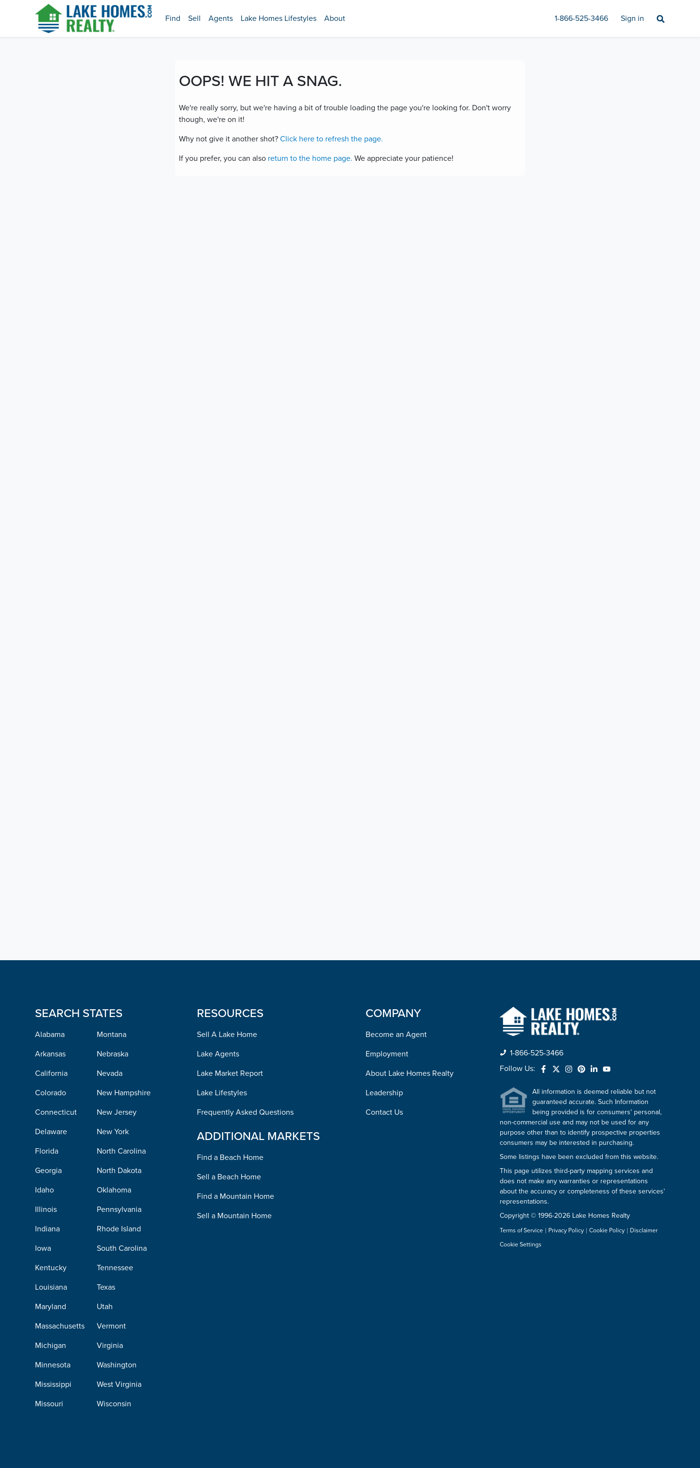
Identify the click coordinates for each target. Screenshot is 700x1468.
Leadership (384, 1093)
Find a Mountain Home (235, 1196)
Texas (106, 1287)
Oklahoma (114, 1190)
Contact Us (384, 1112)
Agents (221, 18)
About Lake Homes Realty (410, 1073)
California (51, 1073)
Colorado (50, 1093)
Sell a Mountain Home (234, 1216)
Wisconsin (114, 1404)
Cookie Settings (521, 1244)
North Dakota (119, 1170)
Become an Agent (396, 1034)
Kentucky (51, 1268)
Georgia (48, 1170)
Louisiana (51, 1287)
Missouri (49, 1404)
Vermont (111, 1326)
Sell (194, 18)
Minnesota (52, 1365)
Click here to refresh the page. (331, 139)
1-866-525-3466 (581, 18)
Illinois (46, 1209)
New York (113, 1132)
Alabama (50, 1034)
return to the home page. (310, 158)
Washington (117, 1365)
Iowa (43, 1248)
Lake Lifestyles (222, 1093)
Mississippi (53, 1384)
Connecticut (56, 1112)
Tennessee (115, 1268)
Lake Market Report (230, 1073)
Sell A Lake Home (227, 1034)
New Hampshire (124, 1093)
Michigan (50, 1345)
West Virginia (119, 1384)
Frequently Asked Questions (245, 1112)
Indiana (47, 1229)
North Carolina (121, 1151)
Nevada (109, 1073)
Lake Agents (218, 1054)
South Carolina (122, 1248)
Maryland (50, 1307)
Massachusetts (60, 1326)
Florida (46, 1151)
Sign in (632, 18)
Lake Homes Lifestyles (278, 18)
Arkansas (50, 1054)
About (334, 18)
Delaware (51, 1132)
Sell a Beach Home (229, 1177)
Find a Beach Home (230, 1157)
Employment (387, 1054)
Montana (111, 1034)
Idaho (44, 1190)
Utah (105, 1307)
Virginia (110, 1345)
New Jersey (117, 1112)
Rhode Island (119, 1229)
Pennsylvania (119, 1209)
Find (172, 18)
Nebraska (112, 1054)
